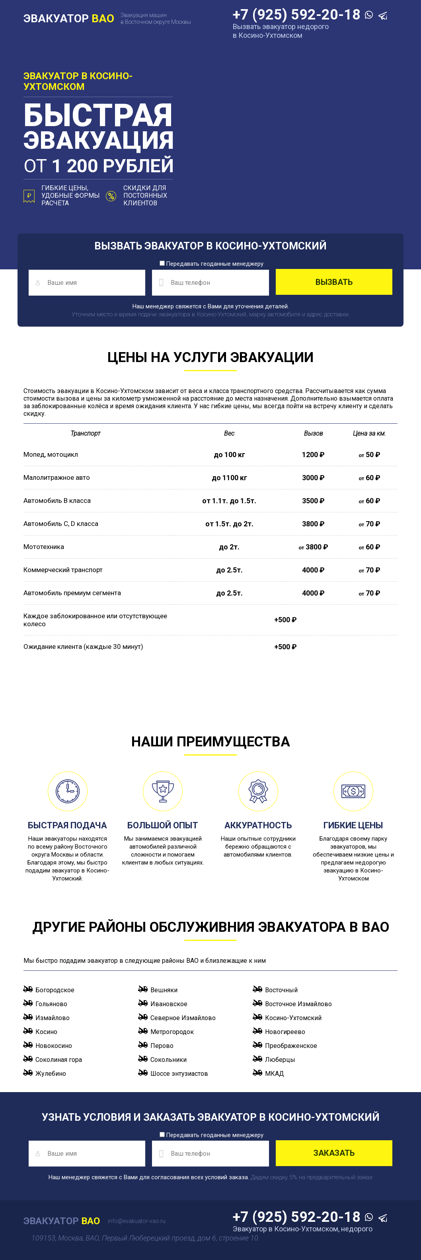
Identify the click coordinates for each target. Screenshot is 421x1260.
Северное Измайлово (183, 1018)
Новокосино (53, 1046)
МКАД (274, 1073)
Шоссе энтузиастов (179, 1073)
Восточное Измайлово (298, 1004)
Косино (46, 1032)
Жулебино (50, 1073)
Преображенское (291, 1046)
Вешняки (163, 990)
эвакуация (98, 127)
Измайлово (52, 1018)
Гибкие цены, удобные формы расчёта (70, 195)
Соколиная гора (58, 1059)
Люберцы (280, 1059)
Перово (161, 1046)
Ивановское (168, 1004)
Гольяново (51, 1004)
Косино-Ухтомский (293, 1018)
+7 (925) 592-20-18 (298, 14)
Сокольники (168, 1059)
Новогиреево (285, 1032)
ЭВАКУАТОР (68, 18)
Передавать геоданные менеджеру (211, 263)
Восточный (281, 990)
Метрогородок (172, 1032)
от (98, 166)
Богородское (54, 990)
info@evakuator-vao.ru (137, 1221)
